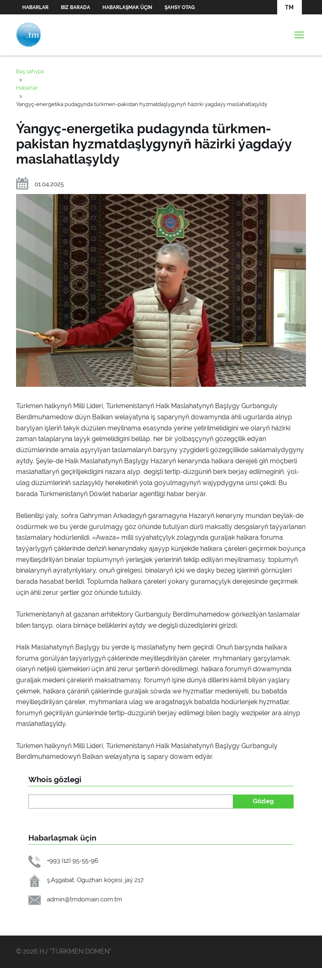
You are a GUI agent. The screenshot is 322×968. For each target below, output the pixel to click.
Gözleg (263, 800)
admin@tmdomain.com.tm (84, 899)
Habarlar (35, 7)
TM (289, 7)
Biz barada (75, 7)
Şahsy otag (179, 7)
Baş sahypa (30, 71)
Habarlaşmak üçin (127, 7)
